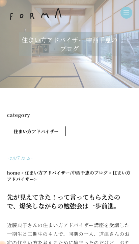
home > (15, 172)
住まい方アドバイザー (36, 131)
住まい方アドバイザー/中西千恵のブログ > (68, 172)
